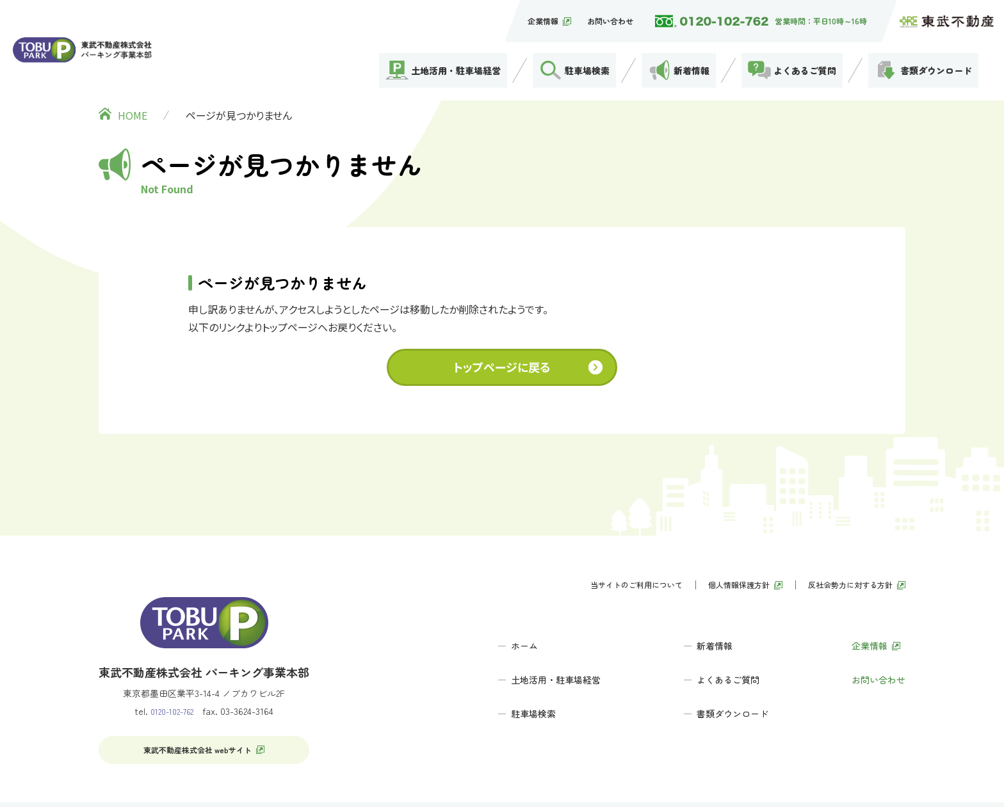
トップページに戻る (502, 334)
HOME (132, 83)
